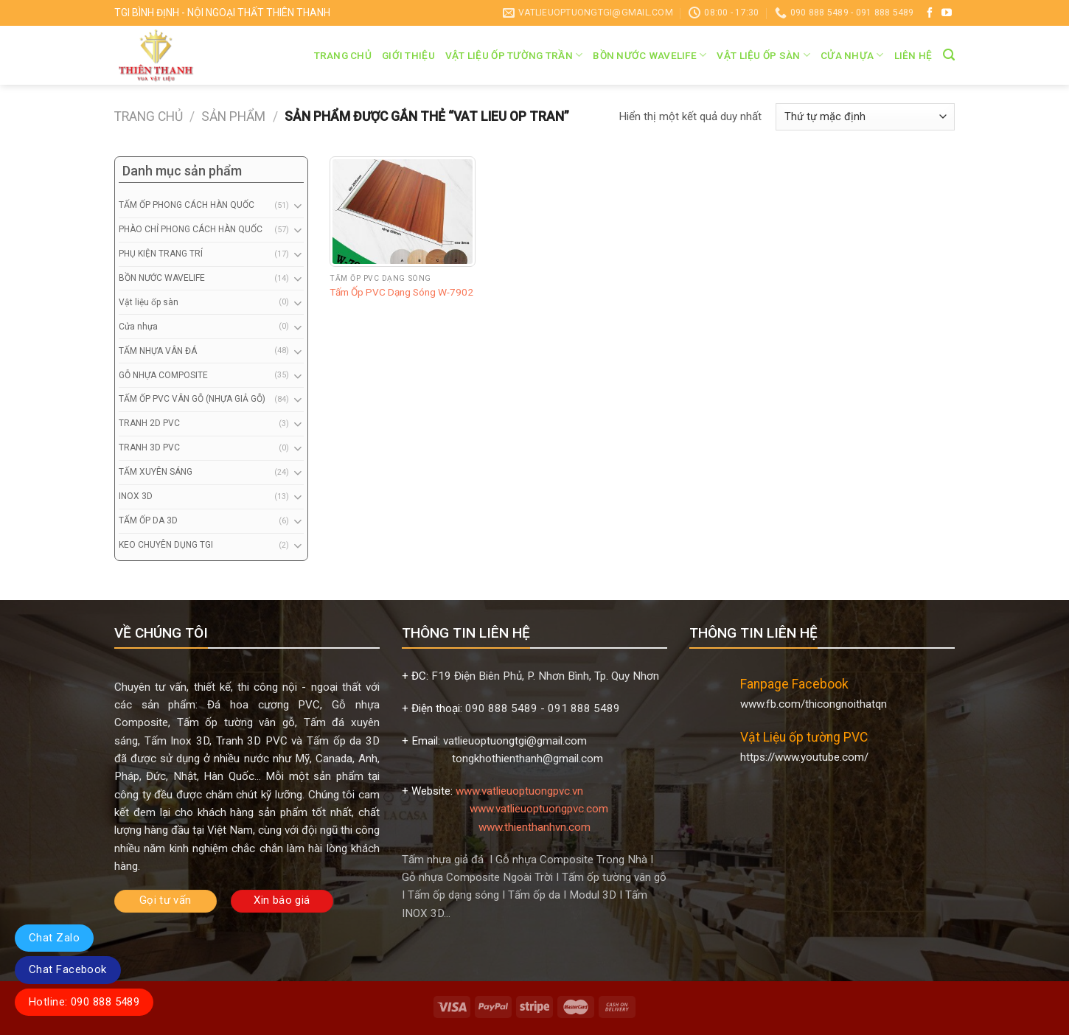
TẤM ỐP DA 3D (148, 520)
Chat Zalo (54, 937)
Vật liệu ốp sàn (763, 55)
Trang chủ (343, 55)
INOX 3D (136, 496)
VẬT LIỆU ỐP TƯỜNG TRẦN (514, 55)
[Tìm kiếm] (949, 55)
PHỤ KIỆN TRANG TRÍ (161, 253)
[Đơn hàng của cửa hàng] (865, 116)
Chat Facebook (68, 969)
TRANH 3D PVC (149, 447)
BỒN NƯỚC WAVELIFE (649, 55)
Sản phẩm (233, 116)
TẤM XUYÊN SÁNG (155, 472)
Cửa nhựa (852, 55)
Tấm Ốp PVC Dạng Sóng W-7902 (401, 292)
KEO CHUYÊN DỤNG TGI (166, 545)
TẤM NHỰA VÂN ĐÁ (158, 351)
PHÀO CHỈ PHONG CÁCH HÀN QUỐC (190, 229)
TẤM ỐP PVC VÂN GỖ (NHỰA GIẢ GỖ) (192, 399)
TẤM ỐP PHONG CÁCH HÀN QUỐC (186, 205)
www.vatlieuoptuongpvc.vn (519, 791)
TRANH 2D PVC (149, 423)
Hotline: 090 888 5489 (84, 1001)
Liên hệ (913, 55)
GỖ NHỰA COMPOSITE (163, 375)
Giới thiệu (408, 55)
